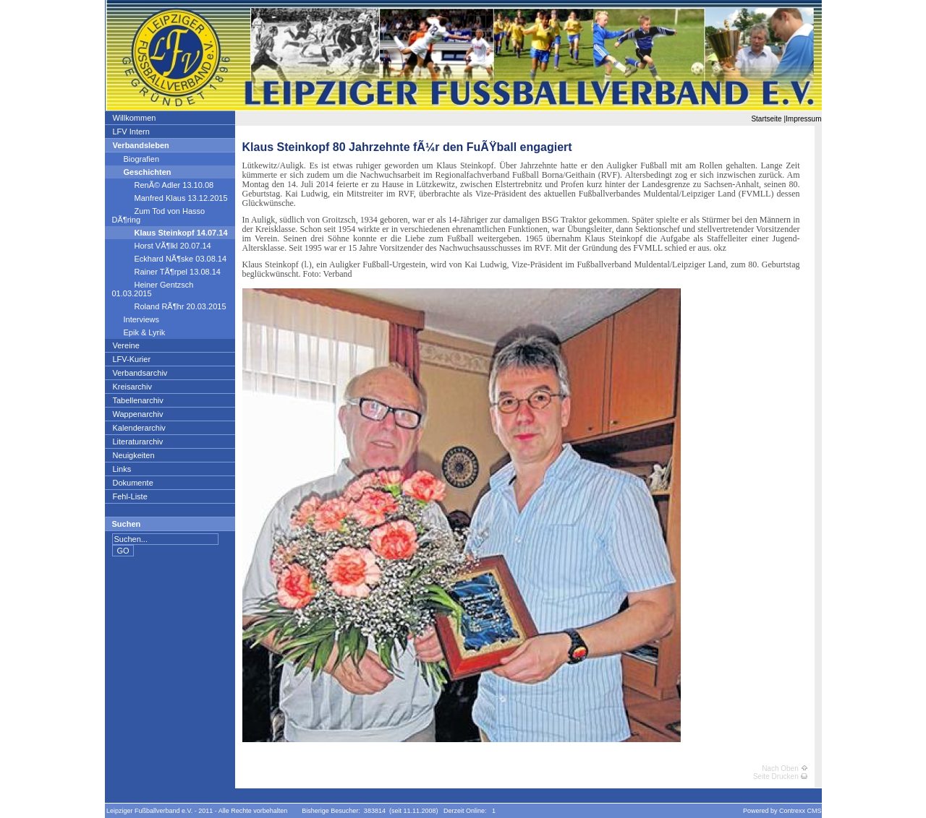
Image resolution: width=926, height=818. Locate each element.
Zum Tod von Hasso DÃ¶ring (158, 215)
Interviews (136, 319)
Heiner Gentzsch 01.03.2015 (153, 289)
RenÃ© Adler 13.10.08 (163, 185)
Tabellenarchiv (137, 400)
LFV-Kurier (131, 359)
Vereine (126, 345)
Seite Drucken (780, 776)
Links (122, 469)
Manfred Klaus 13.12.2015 (170, 198)
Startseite (766, 119)
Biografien (136, 159)
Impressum (803, 119)
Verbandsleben (140, 145)
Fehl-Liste (130, 496)
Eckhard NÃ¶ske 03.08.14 (169, 258)
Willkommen (134, 117)
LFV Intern (131, 131)
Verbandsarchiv (140, 373)
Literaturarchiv (137, 441)
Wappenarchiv (137, 414)
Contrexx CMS (800, 810)
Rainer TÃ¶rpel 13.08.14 (166, 271)
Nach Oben (784, 768)
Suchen (126, 524)
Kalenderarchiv (139, 427)
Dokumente (132, 482)
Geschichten (141, 172)
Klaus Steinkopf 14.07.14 (170, 232)
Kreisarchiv (132, 386)
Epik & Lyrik (139, 332)
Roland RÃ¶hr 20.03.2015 (169, 306)
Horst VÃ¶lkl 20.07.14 (161, 245)
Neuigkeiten (133, 455)
